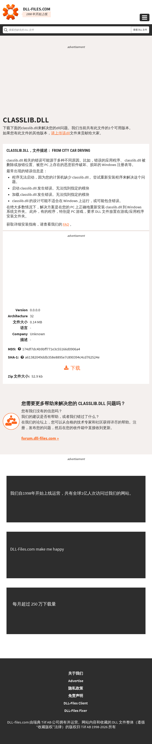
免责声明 (75, 695)
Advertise (75, 681)
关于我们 (75, 673)
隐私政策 (75, 688)
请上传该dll (60, 133)
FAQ (66, 224)
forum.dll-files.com (38, 438)
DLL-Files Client (76, 703)
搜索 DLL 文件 (140, 29)
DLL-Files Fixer (75, 710)
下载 (75, 368)
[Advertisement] (76, 82)
